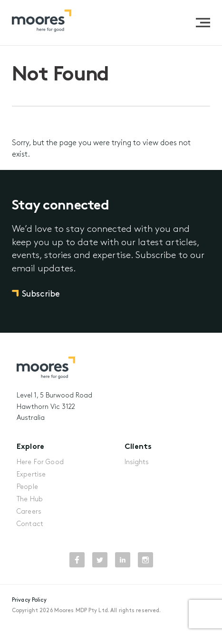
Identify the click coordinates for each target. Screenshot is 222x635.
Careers (29, 512)
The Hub (30, 499)
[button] (203, 22)
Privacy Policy (29, 600)
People (27, 487)
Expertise (31, 474)
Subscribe (41, 294)
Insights (137, 462)
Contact (30, 524)
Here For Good (40, 462)
